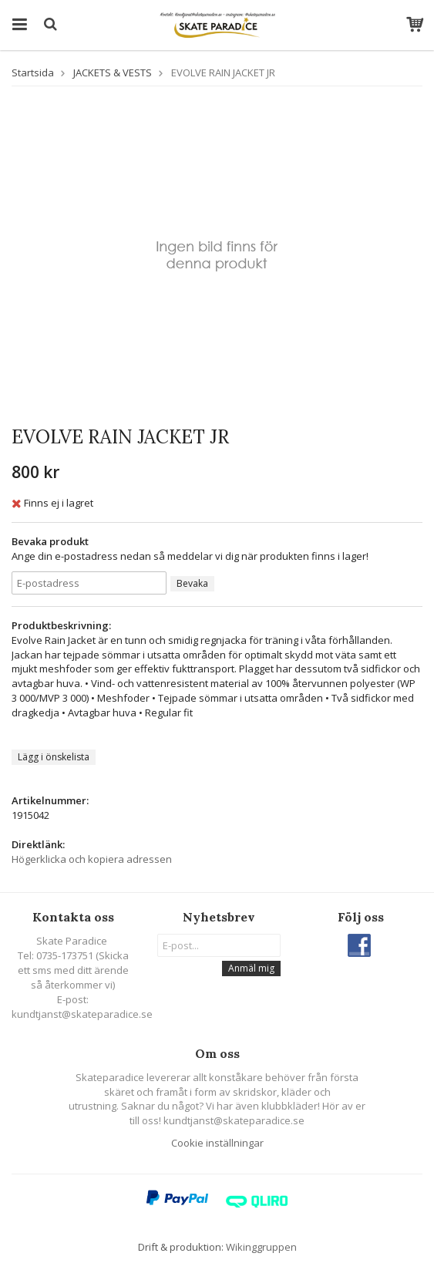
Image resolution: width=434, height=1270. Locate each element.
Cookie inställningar (217, 1143)
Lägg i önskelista (53, 756)
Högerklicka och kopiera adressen (92, 859)
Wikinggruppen (261, 1247)
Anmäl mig (251, 968)
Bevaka (192, 583)
